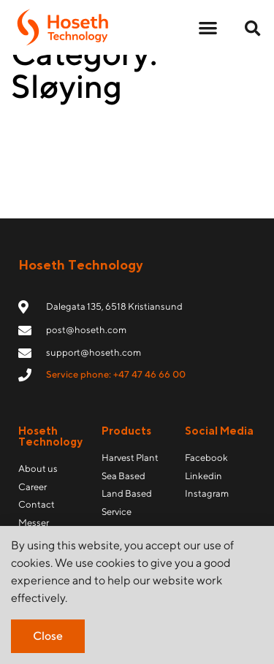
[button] (208, 27)
